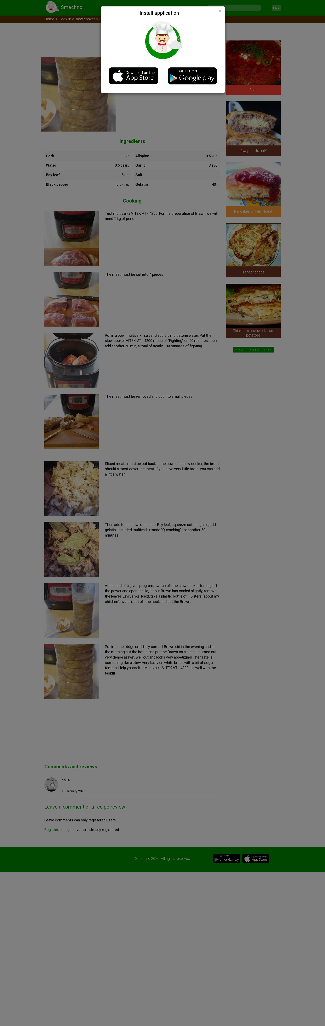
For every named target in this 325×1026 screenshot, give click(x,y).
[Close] (219, 10)
